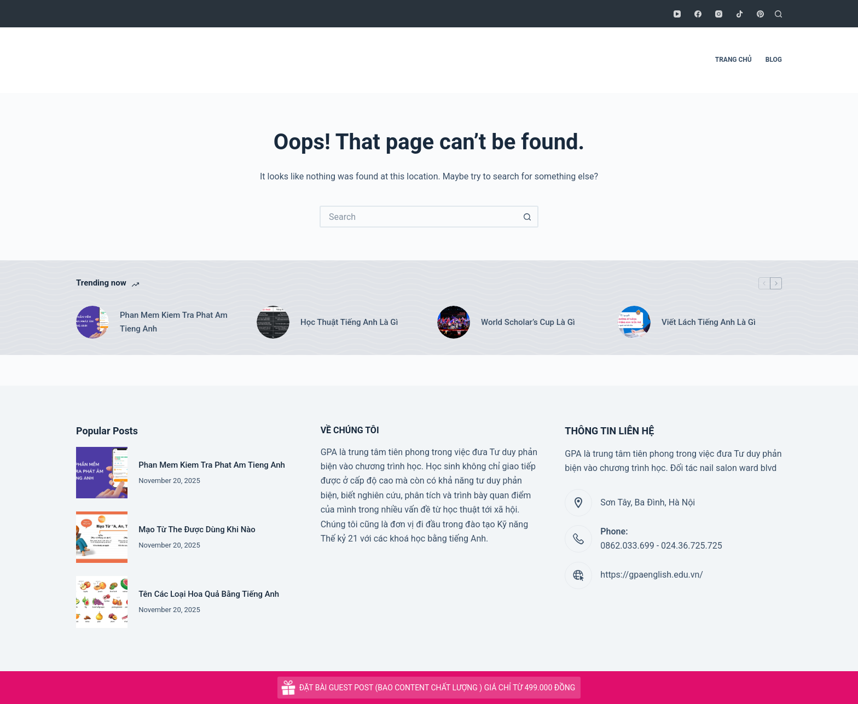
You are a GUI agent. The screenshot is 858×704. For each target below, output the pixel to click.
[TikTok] (739, 14)
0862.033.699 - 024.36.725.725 (661, 545)
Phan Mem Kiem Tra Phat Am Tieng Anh (174, 322)
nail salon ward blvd (738, 468)
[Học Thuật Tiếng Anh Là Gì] (273, 322)
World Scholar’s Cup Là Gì (528, 322)
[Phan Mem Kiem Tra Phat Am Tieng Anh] (92, 322)
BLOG (774, 59)
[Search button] (527, 217)
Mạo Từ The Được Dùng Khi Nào (197, 529)
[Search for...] (418, 217)
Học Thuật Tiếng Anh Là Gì (349, 322)
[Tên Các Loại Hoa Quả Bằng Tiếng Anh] (101, 601)
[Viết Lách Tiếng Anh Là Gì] (634, 322)
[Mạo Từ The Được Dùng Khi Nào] (101, 537)
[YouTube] (677, 14)
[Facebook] (698, 14)
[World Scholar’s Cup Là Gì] (453, 322)
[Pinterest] (760, 14)
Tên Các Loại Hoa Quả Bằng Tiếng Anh (208, 594)
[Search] (778, 14)
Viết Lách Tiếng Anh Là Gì (709, 322)
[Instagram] (718, 14)
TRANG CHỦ (733, 59)
